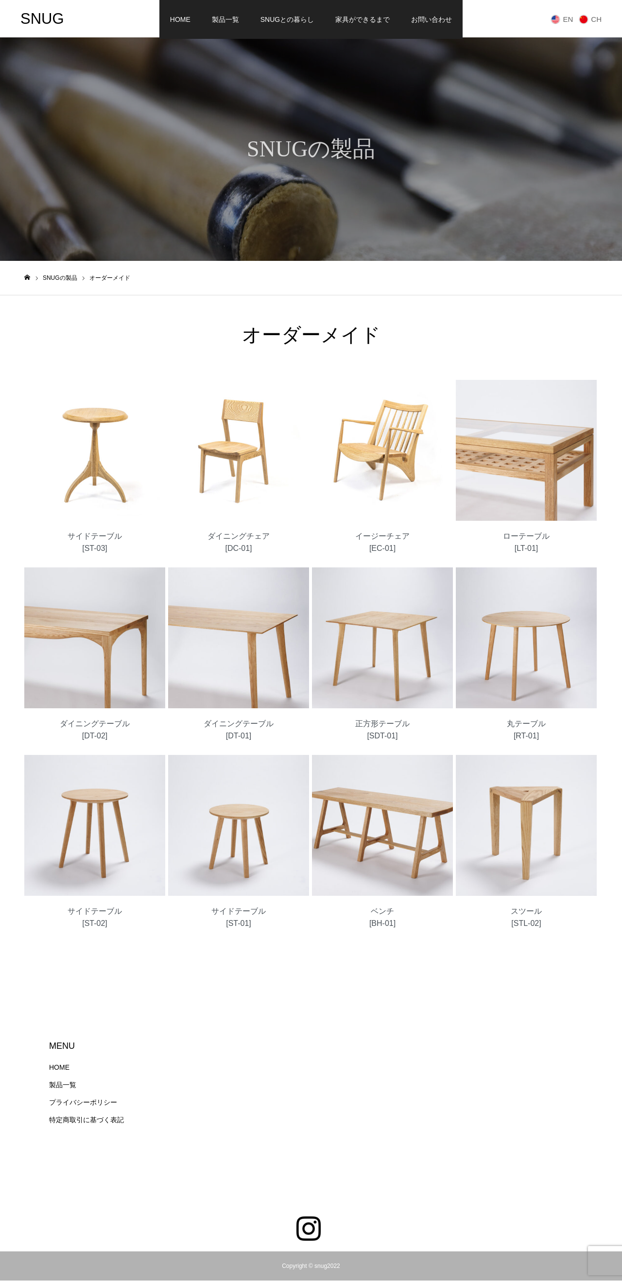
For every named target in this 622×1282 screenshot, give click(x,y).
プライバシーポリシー (83, 1104)
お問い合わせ (431, 19)
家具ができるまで (362, 19)
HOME (180, 19)
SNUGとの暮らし (287, 19)
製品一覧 (225, 19)
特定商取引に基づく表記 (86, 1121)
